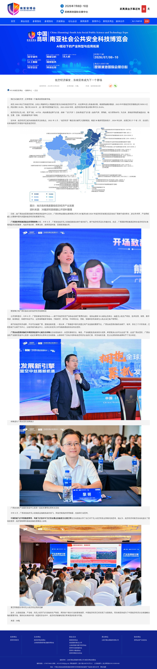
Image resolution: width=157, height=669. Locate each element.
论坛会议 (72, 21)
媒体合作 (120, 21)
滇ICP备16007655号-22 (85, 663)
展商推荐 (84, 21)
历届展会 (60, 21)
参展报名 (37, 21)
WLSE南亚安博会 (16, 90)
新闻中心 (96, 21)
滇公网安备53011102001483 (111, 663)
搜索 (147, 21)
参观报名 (48, 21)
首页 (13, 21)
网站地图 (103, 667)
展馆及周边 (108, 21)
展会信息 (25, 21)
